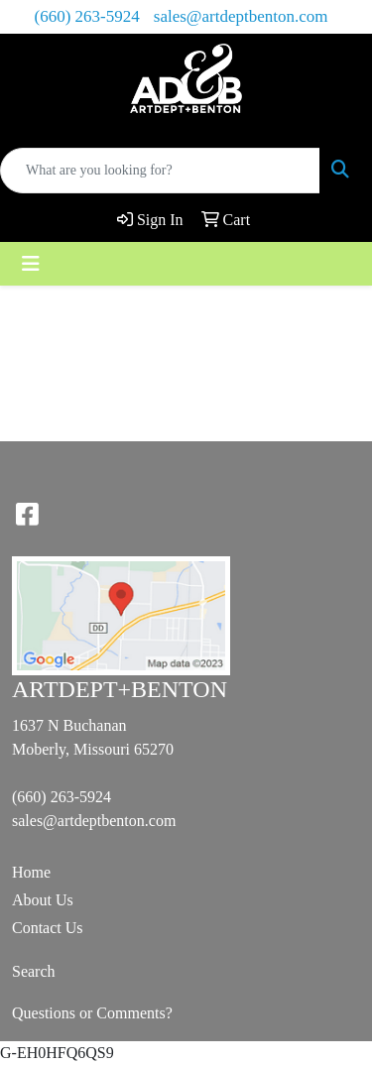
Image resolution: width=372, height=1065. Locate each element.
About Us (42, 899)
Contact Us (47, 927)
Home (31, 872)
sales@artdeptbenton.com (241, 16)
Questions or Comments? (92, 1013)
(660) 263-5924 (87, 16)
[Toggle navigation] (31, 264)
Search (34, 971)
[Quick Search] (160, 170)
